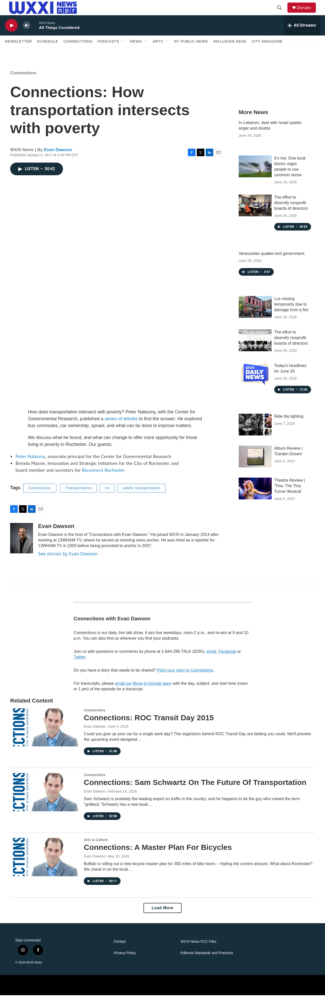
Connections (77, 45)
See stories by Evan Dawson (68, 557)
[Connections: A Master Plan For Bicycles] (44, 861)
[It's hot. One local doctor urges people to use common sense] (255, 170)
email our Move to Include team (143, 687)
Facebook (227, 655)
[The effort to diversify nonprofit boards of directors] (255, 209)
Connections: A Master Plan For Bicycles (158, 851)
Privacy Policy (125, 957)
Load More (162, 911)
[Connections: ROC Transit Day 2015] (44, 731)
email (211, 655)
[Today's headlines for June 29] (255, 378)
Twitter (79, 661)
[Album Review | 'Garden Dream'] (255, 460)
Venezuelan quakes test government (271, 257)
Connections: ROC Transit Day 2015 (149, 721)
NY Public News (191, 45)
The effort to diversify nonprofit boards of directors (291, 206)
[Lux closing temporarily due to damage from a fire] (255, 311)
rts (107, 492)
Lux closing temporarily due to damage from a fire (291, 308)
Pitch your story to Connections (185, 674)
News (136, 45)
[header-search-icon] (281, 9)
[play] (11, 29)
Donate (307, 9)
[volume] (26, 29)
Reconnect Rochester (103, 474)
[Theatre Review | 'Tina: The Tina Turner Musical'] (255, 492)
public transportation (141, 492)
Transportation (78, 492)
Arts (158, 45)
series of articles (121, 422)
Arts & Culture (96, 844)
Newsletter (18, 45)
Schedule (47, 45)
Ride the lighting (288, 420)
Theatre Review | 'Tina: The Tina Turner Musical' (289, 489)
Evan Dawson (58, 153)
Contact (120, 945)
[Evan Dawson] (21, 542)
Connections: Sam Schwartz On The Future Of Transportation (195, 786)
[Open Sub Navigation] (123, 45)
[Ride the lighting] (255, 428)
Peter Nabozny (30, 460)
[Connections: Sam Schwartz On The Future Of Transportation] (44, 796)
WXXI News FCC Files (198, 945)
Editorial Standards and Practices (207, 957)
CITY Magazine (267, 45)
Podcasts (108, 45)
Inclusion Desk (230, 45)
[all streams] (302, 29)
